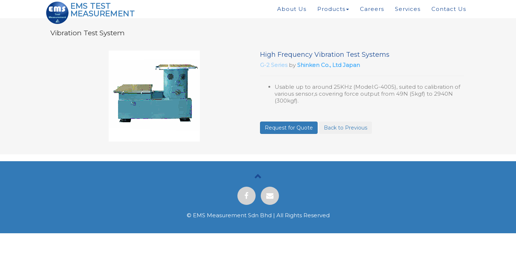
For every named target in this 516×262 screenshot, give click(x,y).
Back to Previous (345, 127)
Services (407, 8)
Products (333, 8)
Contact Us (448, 8)
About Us (291, 8)
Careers (372, 8)
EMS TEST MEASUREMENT (102, 9)
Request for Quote (289, 127)
